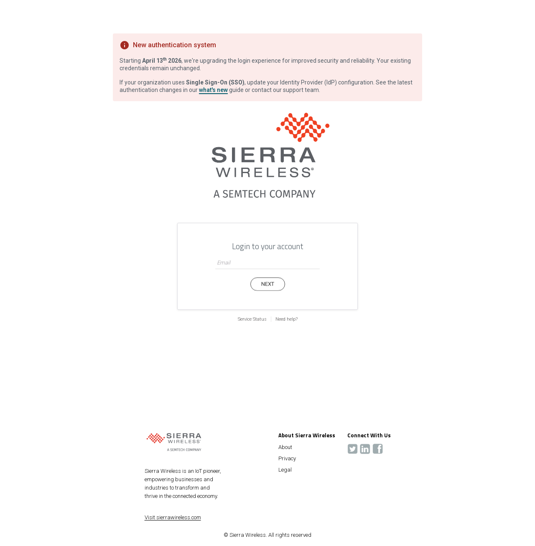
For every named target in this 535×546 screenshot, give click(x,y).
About (285, 447)
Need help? (286, 319)
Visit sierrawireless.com (173, 517)
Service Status (252, 319)
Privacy (287, 459)
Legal (285, 470)
